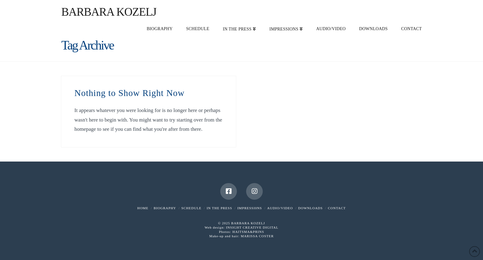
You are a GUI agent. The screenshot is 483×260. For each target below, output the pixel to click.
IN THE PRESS (219, 208)
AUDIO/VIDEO (280, 208)
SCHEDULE (191, 208)
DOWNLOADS (310, 208)
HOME (142, 208)
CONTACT (337, 208)
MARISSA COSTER (257, 236)
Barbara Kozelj (108, 12)
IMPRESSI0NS (249, 208)
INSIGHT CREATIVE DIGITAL (252, 227)
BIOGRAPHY (165, 208)
